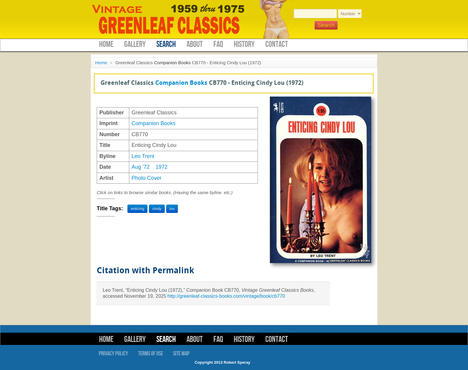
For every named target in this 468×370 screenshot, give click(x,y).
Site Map (181, 353)
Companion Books (172, 62)
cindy (156, 208)
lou (172, 208)
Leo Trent (143, 156)
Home (106, 44)
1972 (161, 167)
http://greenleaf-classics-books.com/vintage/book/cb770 (226, 296)
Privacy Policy (113, 353)
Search (166, 44)
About (195, 44)
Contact (276, 44)
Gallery (135, 44)
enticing (137, 208)
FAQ (218, 44)
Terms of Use (150, 353)
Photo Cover (146, 178)
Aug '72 (141, 167)
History (244, 44)
